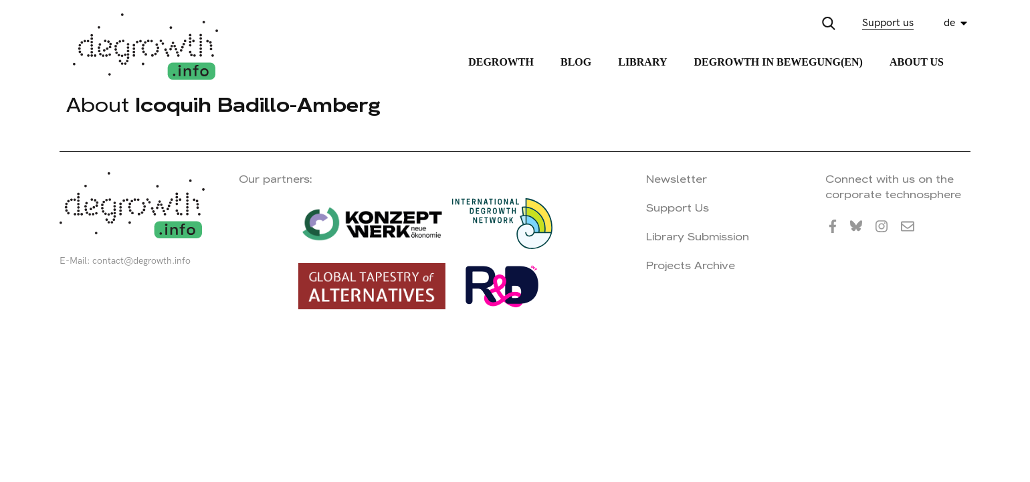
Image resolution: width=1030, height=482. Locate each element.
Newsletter (676, 179)
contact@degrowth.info (141, 260)
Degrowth (501, 62)
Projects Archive (690, 265)
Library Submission (697, 237)
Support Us (677, 208)
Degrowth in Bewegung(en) (778, 62)
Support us (888, 23)
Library (642, 62)
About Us (917, 62)
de (949, 23)
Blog (575, 62)
